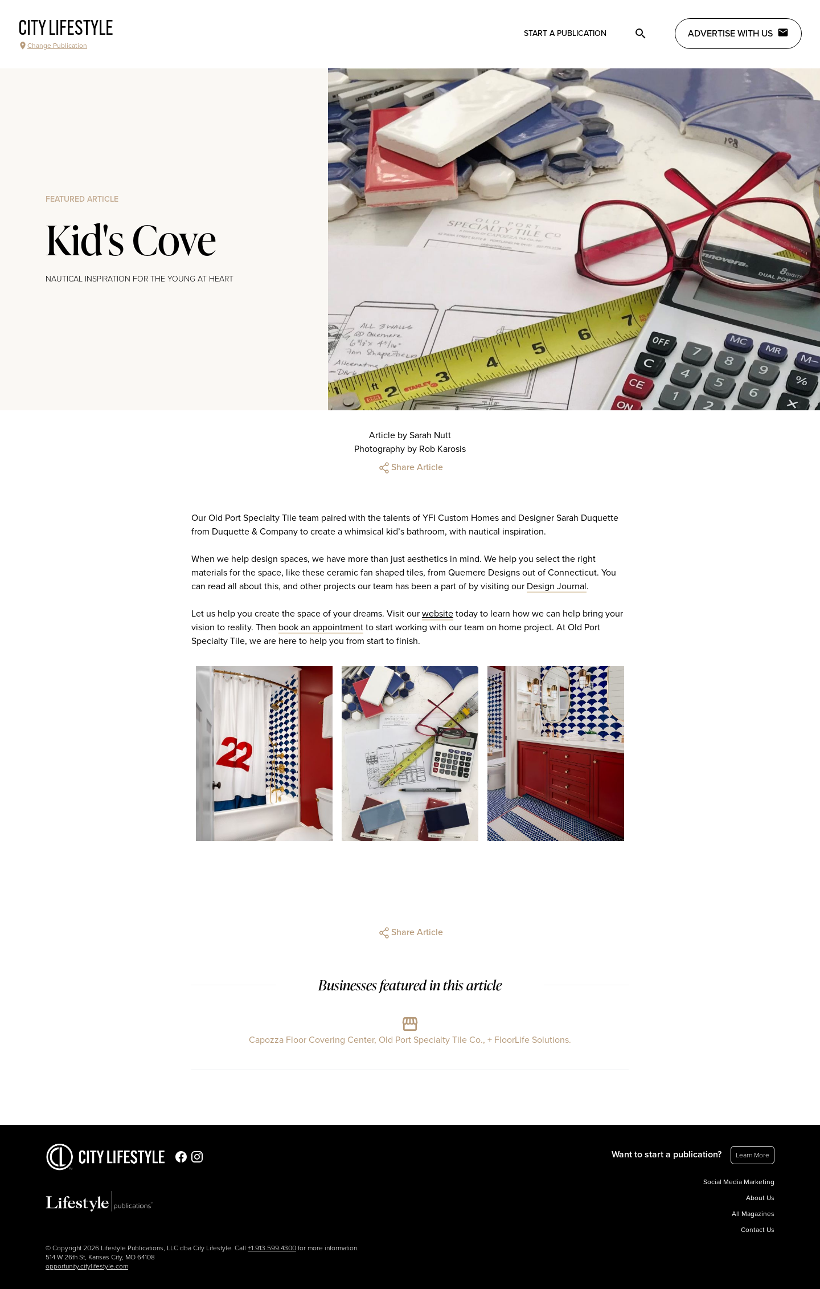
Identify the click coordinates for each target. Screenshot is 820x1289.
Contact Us (757, 1230)
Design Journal (557, 586)
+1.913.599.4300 (272, 1248)
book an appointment (320, 627)
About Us (760, 1198)
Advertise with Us (738, 33)
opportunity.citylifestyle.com (87, 1266)
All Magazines (753, 1214)
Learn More (752, 1155)
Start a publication (565, 33)
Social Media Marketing (738, 1182)
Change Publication (52, 45)
